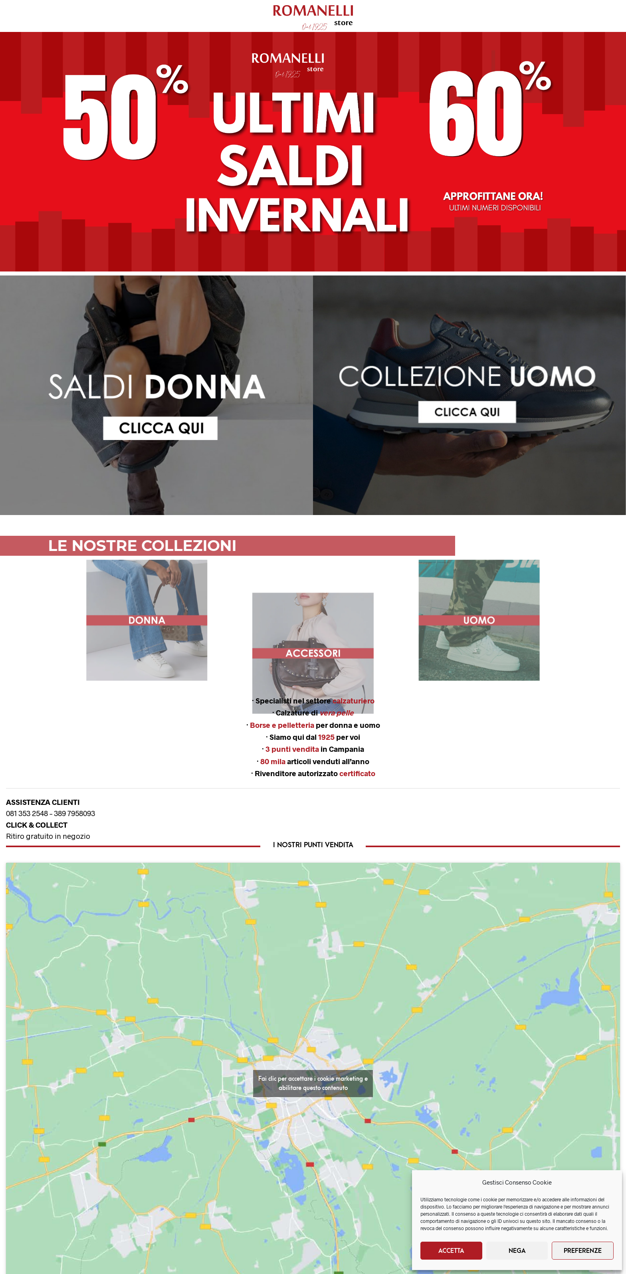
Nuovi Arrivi (120, 16)
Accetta (451, 1250)
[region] (156, 395)
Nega (517, 1250)
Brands (173, 16)
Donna (26, 16)
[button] (313, 151)
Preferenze (583, 1250)
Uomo (69, 16)
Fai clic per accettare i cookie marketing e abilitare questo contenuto (313, 1084)
